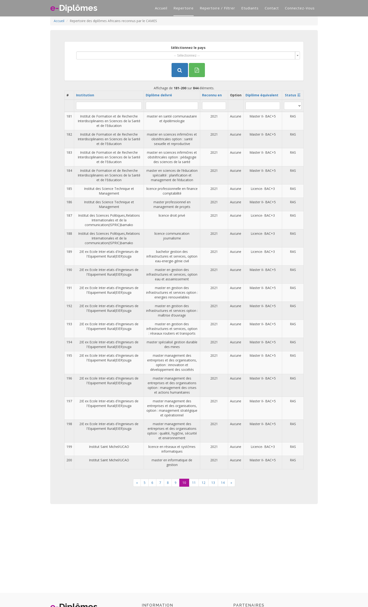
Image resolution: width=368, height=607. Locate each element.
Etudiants (250, 8)
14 (223, 482)
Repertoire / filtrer (217, 8)
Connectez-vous (300, 8)
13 (213, 482)
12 (203, 482)
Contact (272, 8)
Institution (85, 95)
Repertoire (183, 8)
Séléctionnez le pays (188, 47)
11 (194, 482)
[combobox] (188, 55)
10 (184, 482)
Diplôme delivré (159, 95)
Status (290, 95)
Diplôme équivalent (261, 95)
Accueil (161, 8)
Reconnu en (212, 95)
